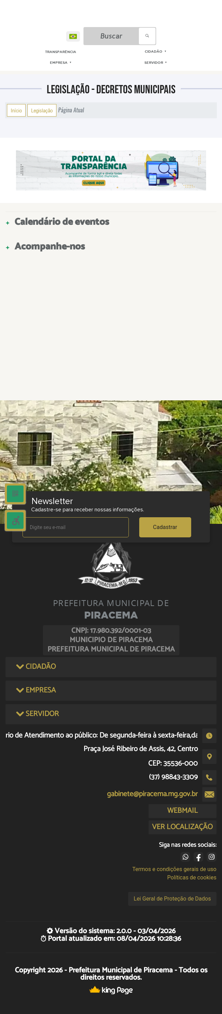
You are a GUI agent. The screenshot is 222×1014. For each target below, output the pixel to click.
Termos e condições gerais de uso (174, 869)
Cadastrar (165, 527)
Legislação (42, 110)
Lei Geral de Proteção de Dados (172, 898)
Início (16, 110)
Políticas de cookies (191, 877)
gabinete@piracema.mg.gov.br (152, 794)
